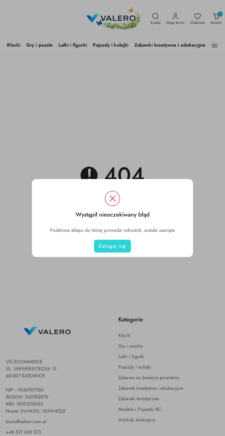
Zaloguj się (112, 246)
